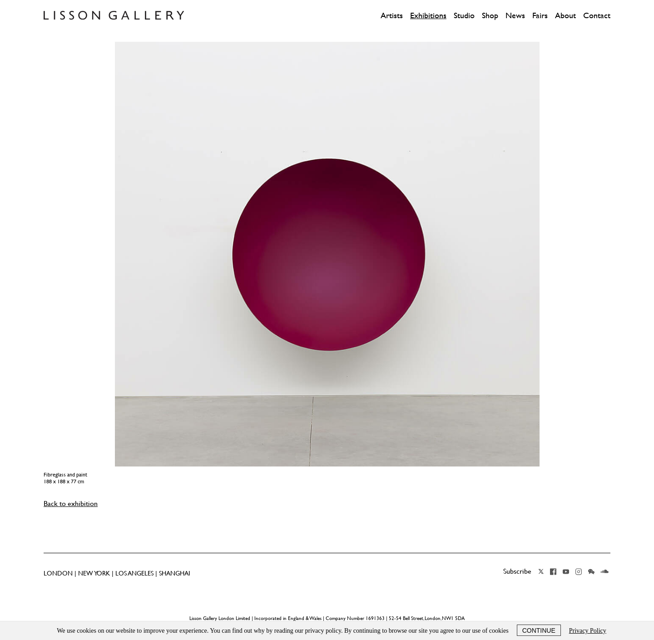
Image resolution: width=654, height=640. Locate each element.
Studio (464, 15)
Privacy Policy (587, 630)
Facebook (553, 571)
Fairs (540, 15)
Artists (392, 15)
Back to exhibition (71, 503)
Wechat (591, 571)
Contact (596, 15)
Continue (538, 630)
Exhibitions (428, 15)
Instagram (578, 571)
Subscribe (517, 571)
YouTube (565, 571)
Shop (490, 15)
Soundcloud (604, 571)
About (565, 15)
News (515, 15)
